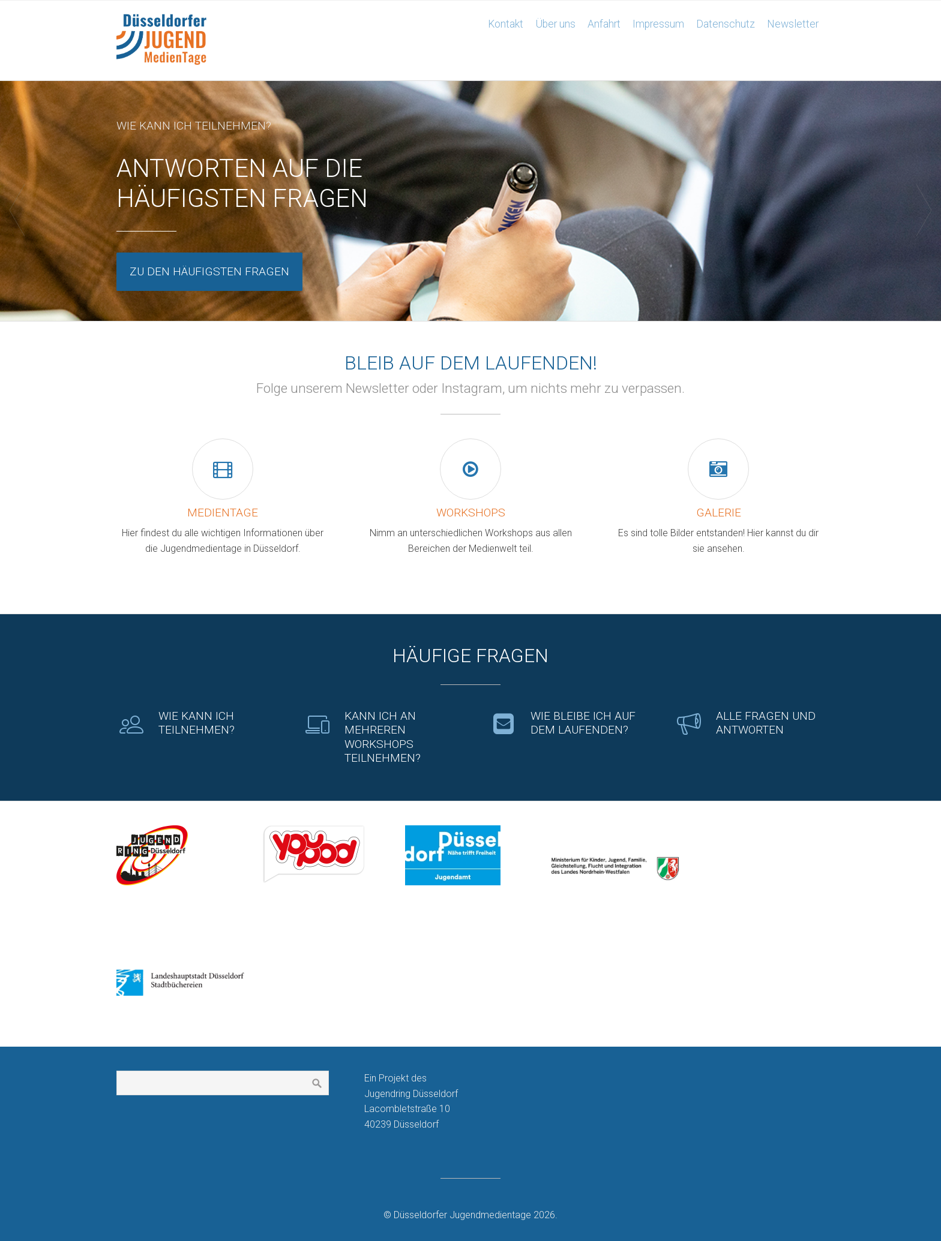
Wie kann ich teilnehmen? (196, 723)
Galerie (718, 512)
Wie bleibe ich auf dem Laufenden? (583, 723)
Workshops (470, 512)
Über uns (555, 24)
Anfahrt (604, 24)
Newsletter (793, 24)
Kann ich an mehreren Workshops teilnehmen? (382, 736)
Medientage (222, 512)
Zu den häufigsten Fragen (209, 271)
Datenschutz (725, 24)
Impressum (658, 24)
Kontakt (505, 24)
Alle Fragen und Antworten (766, 723)
